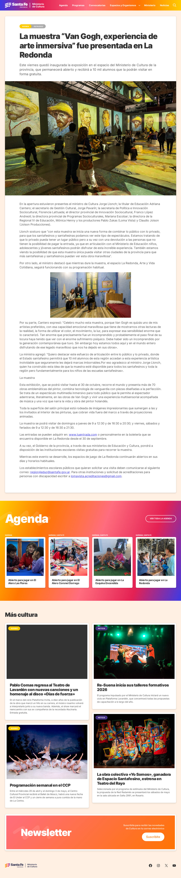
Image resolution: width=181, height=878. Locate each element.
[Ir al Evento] (25, 561)
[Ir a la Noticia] (47, 671)
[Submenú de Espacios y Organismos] (139, 5)
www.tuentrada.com (83, 434)
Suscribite (153, 837)
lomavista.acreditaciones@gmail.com (96, 476)
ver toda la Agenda (161, 518)
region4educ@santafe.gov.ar (50, 472)
